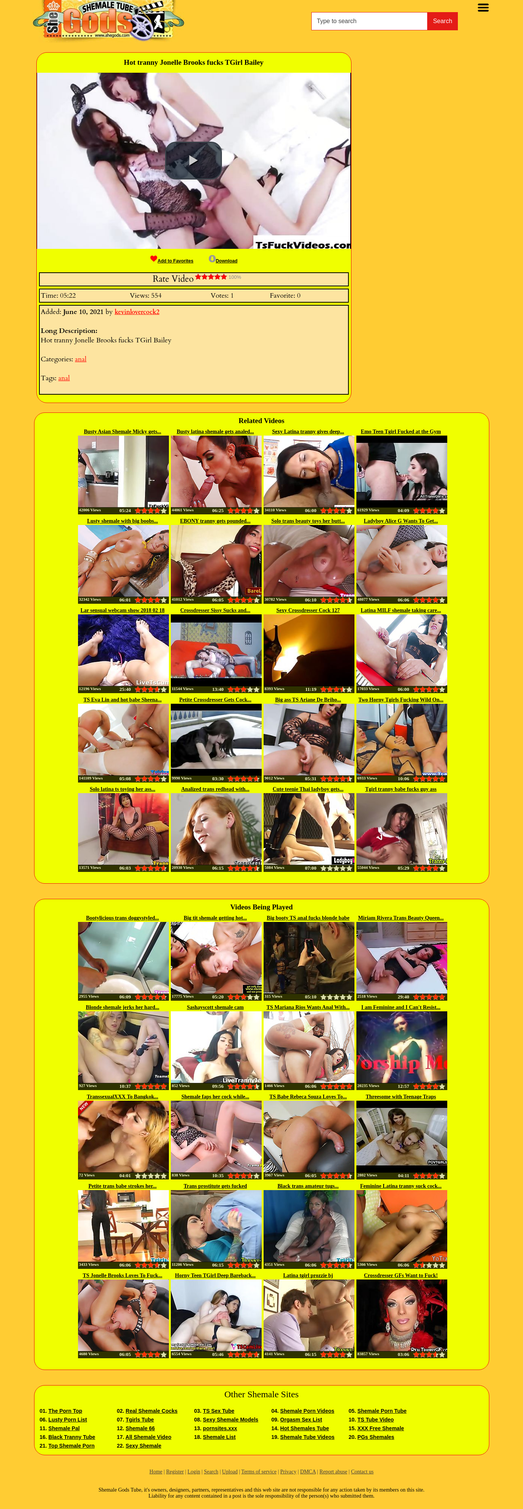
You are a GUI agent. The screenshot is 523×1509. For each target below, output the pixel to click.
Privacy (288, 1472)
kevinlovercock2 (137, 312)
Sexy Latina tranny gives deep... (308, 431)
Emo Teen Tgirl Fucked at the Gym (401, 431)
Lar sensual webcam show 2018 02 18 (122, 610)
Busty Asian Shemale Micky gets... (122, 431)
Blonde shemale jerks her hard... (122, 1007)
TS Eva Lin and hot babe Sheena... (122, 700)
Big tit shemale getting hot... (215, 918)
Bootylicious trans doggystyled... (122, 918)
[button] (193, 161)
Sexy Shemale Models (230, 1420)
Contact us (362, 1472)
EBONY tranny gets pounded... (215, 521)
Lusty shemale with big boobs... (122, 521)
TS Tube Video (376, 1420)
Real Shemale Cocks (152, 1411)
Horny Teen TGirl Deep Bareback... (215, 1275)
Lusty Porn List (67, 1420)
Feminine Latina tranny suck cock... (401, 1186)
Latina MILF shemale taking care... (401, 610)
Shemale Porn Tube (382, 1411)
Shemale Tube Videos (307, 1437)
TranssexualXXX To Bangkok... (122, 1097)
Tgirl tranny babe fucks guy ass (401, 789)
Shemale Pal (64, 1428)
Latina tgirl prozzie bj (308, 1275)
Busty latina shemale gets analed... (215, 431)
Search (442, 21)
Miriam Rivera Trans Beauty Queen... (400, 918)
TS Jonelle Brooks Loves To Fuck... (122, 1275)
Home (156, 1472)
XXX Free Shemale (381, 1428)
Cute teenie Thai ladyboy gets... (308, 789)
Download (223, 261)
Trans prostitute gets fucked (215, 1186)
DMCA (308, 1472)
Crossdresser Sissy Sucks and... (215, 610)
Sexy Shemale (143, 1446)
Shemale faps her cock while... (215, 1097)
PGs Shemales (376, 1437)
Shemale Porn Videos (307, 1411)
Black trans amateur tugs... (308, 1186)
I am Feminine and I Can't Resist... (400, 1007)
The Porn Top (65, 1411)
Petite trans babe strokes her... (122, 1186)
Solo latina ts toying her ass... (122, 789)
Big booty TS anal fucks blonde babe (308, 918)
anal (80, 359)
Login (193, 1472)
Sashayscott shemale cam (215, 1007)
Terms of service (258, 1472)
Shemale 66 (140, 1428)
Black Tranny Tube (71, 1437)
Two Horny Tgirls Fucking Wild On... (400, 700)
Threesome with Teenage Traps (401, 1097)
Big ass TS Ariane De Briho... (308, 700)
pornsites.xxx (220, 1428)
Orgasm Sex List (301, 1420)
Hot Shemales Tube (304, 1428)
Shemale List (219, 1437)
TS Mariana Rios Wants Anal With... (308, 1007)
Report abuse (333, 1472)
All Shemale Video (148, 1437)
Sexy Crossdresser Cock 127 (308, 610)
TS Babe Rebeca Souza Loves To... (308, 1097)
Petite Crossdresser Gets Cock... (215, 700)
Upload (229, 1472)
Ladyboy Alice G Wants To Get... (401, 521)
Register (175, 1472)
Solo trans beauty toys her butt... (308, 521)
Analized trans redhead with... (215, 789)
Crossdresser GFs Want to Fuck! (401, 1275)
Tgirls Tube (140, 1420)
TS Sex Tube (218, 1411)
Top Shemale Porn (71, 1446)
